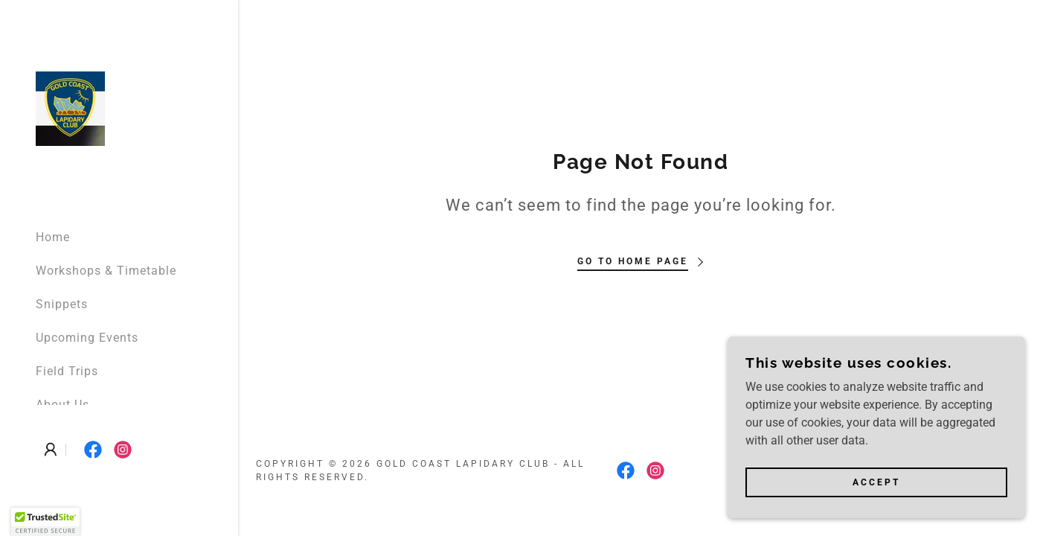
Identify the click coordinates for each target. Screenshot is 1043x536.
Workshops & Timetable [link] (106, 271)
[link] (70, 107)
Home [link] (53, 237)
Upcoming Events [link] (87, 338)
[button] (50, 450)
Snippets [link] (62, 304)
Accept (876, 482)
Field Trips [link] (67, 371)
